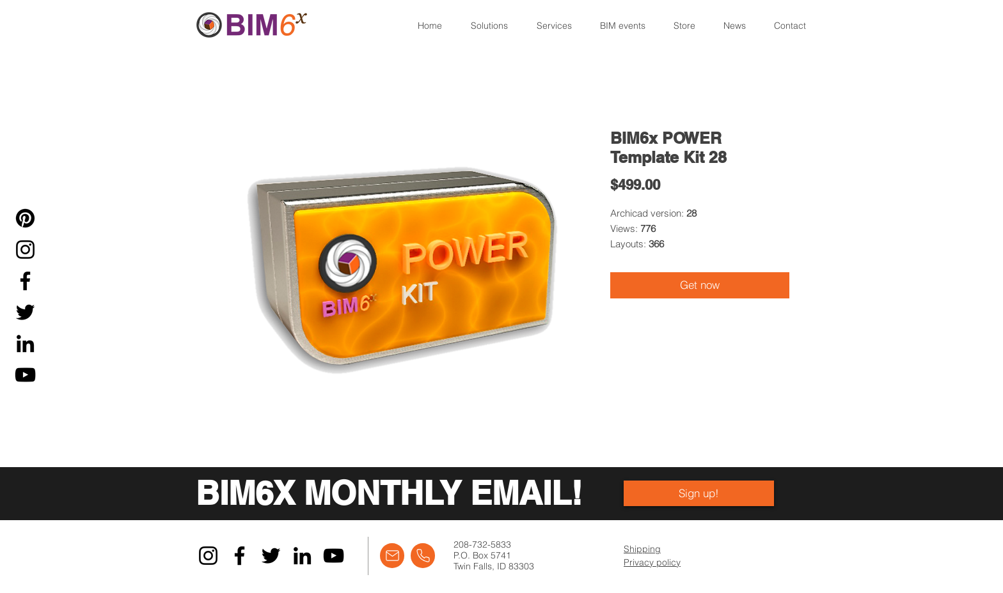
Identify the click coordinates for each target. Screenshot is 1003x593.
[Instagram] (25, 249)
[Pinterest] (25, 218)
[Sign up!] (699, 493)
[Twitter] (25, 312)
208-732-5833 (482, 544)
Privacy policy (652, 562)
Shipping (642, 549)
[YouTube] (25, 374)
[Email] (392, 555)
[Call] (423, 555)
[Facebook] (25, 280)
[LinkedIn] (25, 343)
